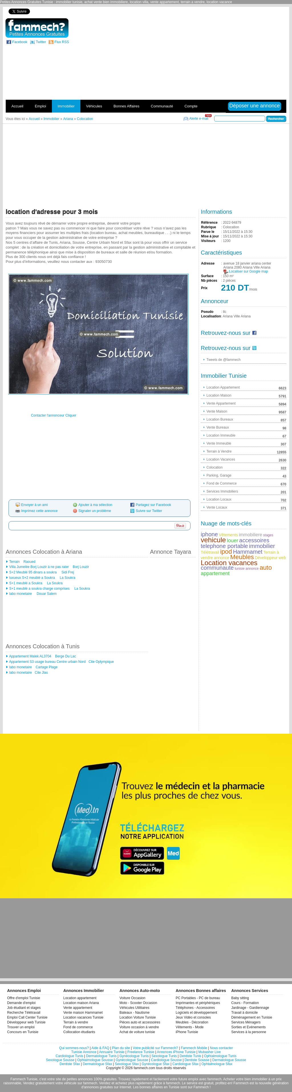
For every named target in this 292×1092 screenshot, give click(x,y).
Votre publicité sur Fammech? (155, 1048)
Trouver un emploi (21, 1027)
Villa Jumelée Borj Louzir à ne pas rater (39, 567)
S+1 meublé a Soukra (26, 583)
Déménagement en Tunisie (251, 1017)
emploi (193, 1079)
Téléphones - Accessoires (195, 1008)
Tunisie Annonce (83, 1052)
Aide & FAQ (101, 1048)
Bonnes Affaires (126, 106)
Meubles (242, 557)
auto (265, 567)
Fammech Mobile (194, 1048)
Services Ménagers (246, 1022)
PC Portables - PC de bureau (198, 998)
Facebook (19, 42)
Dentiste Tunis (190, 1056)
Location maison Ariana (81, 1003)
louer (232, 540)
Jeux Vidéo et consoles (193, 1017)
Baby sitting (240, 998)
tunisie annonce (247, 569)
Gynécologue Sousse (131, 1060)
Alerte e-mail (198, 119)
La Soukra (67, 578)
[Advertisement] (216, 58)
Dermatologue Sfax (97, 1064)
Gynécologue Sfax (156, 1064)
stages (268, 535)
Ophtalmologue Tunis (220, 1056)
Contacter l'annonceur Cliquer (53, 415)
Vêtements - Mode (190, 1027)
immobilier (262, 546)
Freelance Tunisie (140, 1052)
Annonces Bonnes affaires (201, 990)
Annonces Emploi (24, 990)
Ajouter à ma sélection (95, 505)
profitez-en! (223, 1083)
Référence (209, 223)
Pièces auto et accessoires (139, 1022)
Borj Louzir (80, 567)
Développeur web (270, 557)
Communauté (162, 106)
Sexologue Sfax (127, 1064)
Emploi (40, 106)
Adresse (207, 263)
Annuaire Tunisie (111, 1052)
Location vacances (229, 563)
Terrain (14, 562)
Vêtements (228, 535)
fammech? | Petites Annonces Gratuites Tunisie (36, 28)
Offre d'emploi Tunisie (23, 998)
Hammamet (247, 552)
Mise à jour (210, 236)
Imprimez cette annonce (39, 511)
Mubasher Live (209, 1052)
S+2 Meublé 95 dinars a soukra (33, 572)
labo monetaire (21, 594)
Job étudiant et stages (23, 1008)
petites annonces (80, 1079)
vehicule (213, 540)
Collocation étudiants (79, 1032)
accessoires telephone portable (235, 543)
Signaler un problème (94, 511)
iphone (209, 534)
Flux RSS (61, 42)
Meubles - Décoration (192, 1022)
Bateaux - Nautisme (134, 1013)
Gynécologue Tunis (134, 1056)
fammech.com (144, 1068)
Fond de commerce (78, 1027)
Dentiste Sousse (196, 1060)
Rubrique (208, 227)
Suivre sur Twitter (149, 511)
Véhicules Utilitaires (134, 1008)
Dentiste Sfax (70, 1064)
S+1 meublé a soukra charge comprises (39, 589)
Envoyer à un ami (34, 505)
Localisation (211, 316)
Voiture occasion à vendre (139, 1027)
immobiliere (250, 534)
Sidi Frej (67, 572)
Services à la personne (248, 1032)
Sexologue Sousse (60, 1060)
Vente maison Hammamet (83, 1013)
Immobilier (66, 106)
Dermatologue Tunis (101, 1056)
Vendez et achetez (113, 1083)
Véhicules (94, 106)
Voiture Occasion (132, 998)
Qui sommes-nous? (74, 1048)
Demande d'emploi (21, 1003)
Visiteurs (208, 241)
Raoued (29, 562)
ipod (226, 551)
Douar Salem (46, 594)
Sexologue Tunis (164, 1056)
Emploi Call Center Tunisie (27, 1017)
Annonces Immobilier (83, 990)
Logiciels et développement (196, 1013)
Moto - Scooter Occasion (138, 1003)
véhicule (70, 1083)
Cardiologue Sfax (185, 1064)
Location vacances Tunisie (83, 1017)
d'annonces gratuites (97, 1087)
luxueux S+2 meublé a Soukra (32, 578)
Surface (207, 276)
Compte (191, 106)
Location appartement (79, 998)
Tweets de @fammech (223, 360)
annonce (221, 557)
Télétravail (210, 552)
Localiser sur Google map (248, 271)
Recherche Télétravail (23, 1013)
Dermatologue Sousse (229, 1060)
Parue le (207, 232)
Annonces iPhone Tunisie (176, 1052)
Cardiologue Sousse (166, 1060)
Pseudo (207, 312)
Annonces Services (249, 990)
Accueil (17, 106)
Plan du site (121, 1048)
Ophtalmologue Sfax (216, 1064)
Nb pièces (209, 281)
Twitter (41, 42)
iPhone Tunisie (187, 1032)
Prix (204, 288)
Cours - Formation (245, 1003)
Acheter (229, 1079)
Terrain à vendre (75, 1022)
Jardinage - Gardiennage (250, 1008)
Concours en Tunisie (22, 1032)
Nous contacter (221, 1048)
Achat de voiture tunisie (137, 1032)
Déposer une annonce (254, 106)
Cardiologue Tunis (69, 1056)
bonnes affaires (151, 1087)
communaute (217, 568)
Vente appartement (77, 1008)
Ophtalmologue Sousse (95, 1060)
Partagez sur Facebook (153, 505)
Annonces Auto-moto (139, 990)
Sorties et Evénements (248, 1027)
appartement (215, 573)
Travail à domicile (244, 1013)
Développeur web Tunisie (26, 1022)
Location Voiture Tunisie (137, 1017)
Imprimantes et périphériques (198, 1003)
